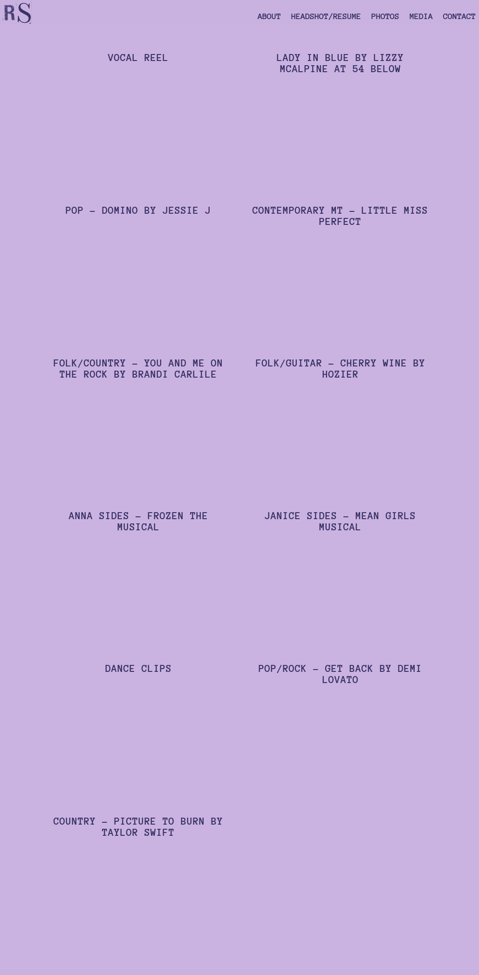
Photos (385, 17)
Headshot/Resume (326, 17)
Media (421, 17)
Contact (459, 17)
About (269, 17)
